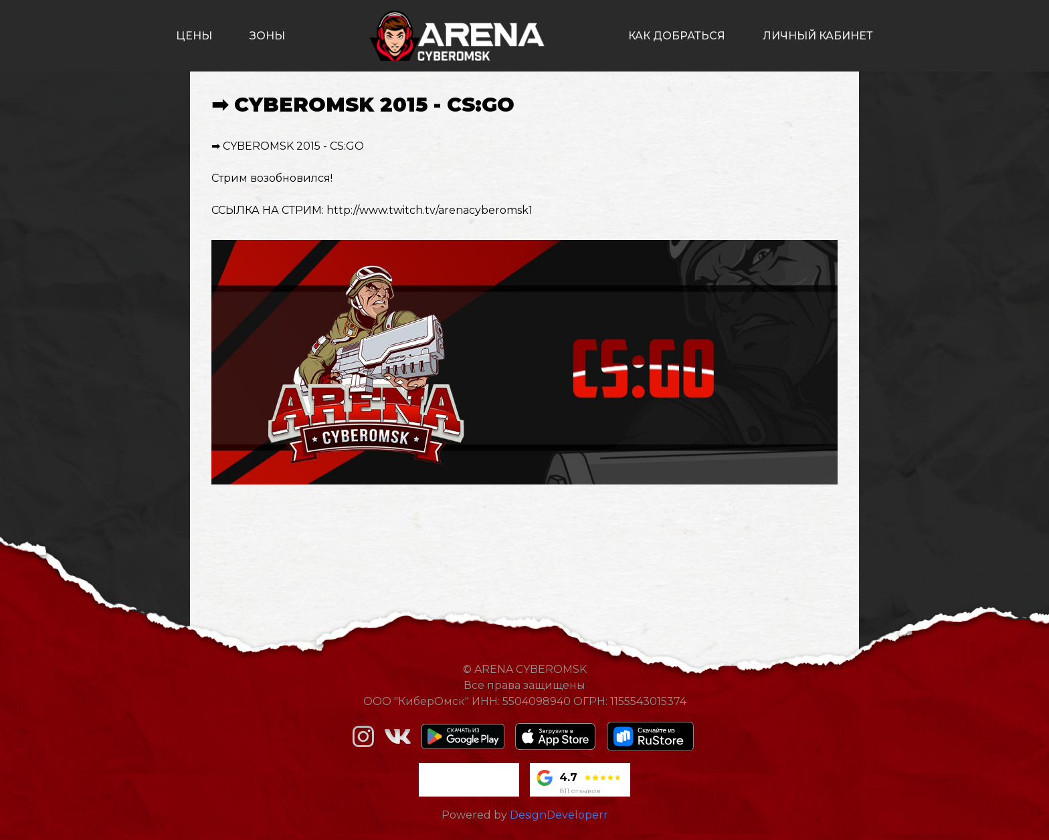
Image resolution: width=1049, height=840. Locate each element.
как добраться (676, 35)
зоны (267, 35)
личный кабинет (818, 35)
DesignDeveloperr (559, 815)
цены (194, 35)
